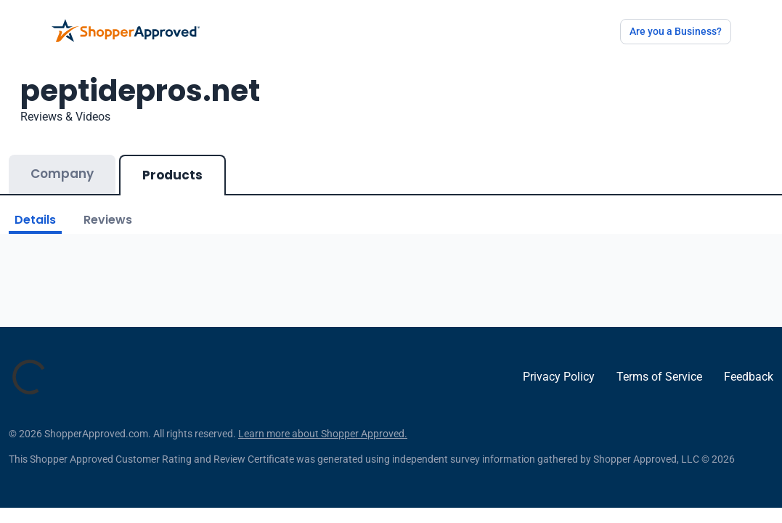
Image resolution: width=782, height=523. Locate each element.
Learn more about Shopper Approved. (322, 433)
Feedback (748, 377)
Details (35, 219)
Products (172, 175)
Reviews (108, 219)
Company (62, 173)
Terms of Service (659, 377)
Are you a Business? (676, 31)
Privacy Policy (559, 377)
